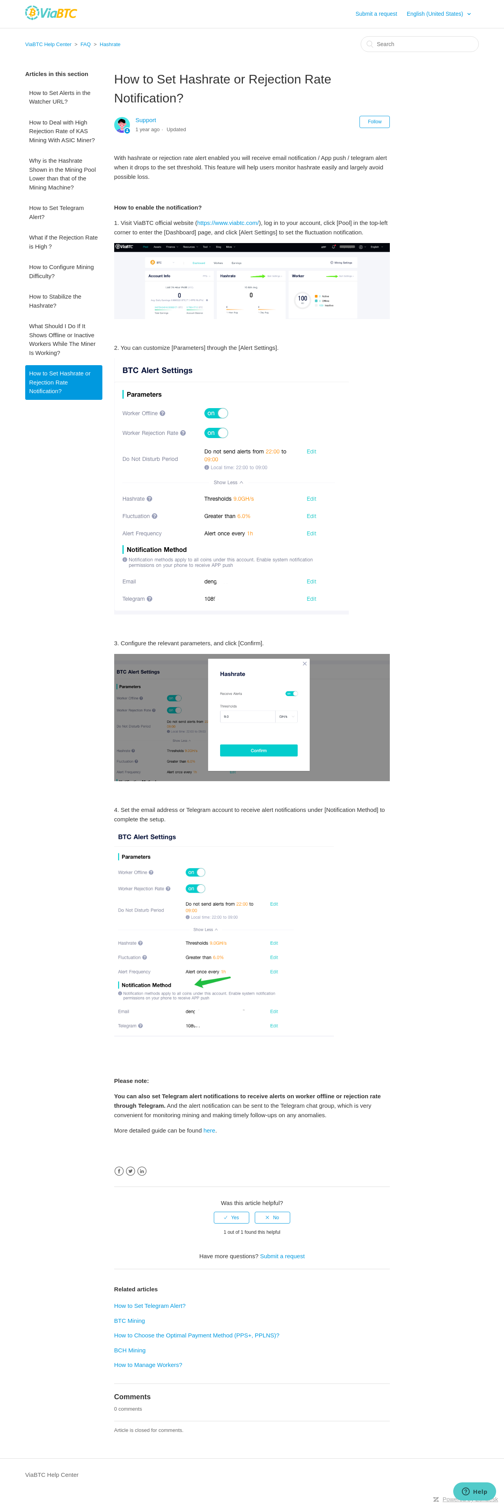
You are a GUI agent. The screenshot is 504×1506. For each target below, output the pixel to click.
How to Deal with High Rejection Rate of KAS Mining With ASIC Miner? (62, 131)
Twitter (130, 1171)
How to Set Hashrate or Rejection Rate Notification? (60, 382)
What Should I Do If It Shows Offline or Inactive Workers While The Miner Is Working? (62, 339)
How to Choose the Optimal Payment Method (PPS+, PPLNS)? (197, 1335)
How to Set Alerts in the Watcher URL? (60, 97)
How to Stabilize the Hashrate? (55, 301)
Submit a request (376, 14)
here (209, 1130)
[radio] (231, 1218)
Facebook (119, 1171)
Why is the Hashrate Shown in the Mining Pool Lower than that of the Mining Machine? (62, 174)
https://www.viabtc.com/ (228, 222)
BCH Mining (130, 1350)
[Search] (420, 44)
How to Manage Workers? (148, 1364)
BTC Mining (129, 1320)
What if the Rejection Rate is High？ (63, 242)
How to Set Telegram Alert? (56, 212)
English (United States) (436, 14)
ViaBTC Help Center (48, 44)
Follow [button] (375, 121)
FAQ (85, 44)
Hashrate (110, 44)
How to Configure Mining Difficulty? (61, 271)
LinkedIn (142, 1171)
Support (145, 120)
